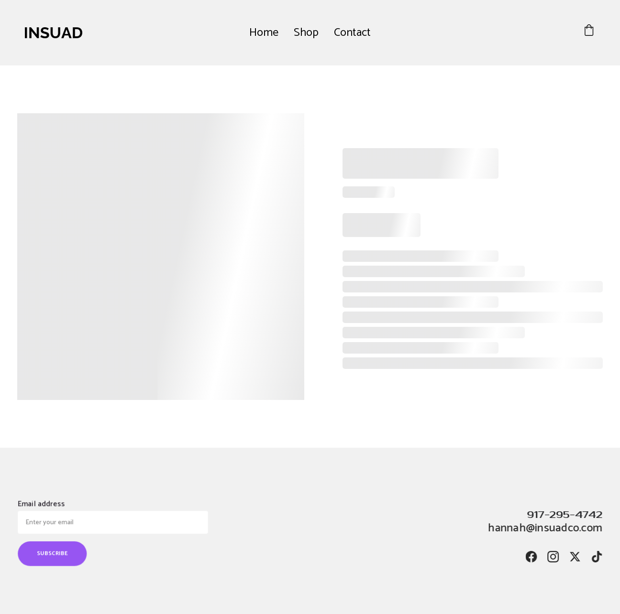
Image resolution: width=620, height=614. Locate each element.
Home (263, 32)
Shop (306, 32)
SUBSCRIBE (54, 552)
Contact (352, 32)
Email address (43, 505)
